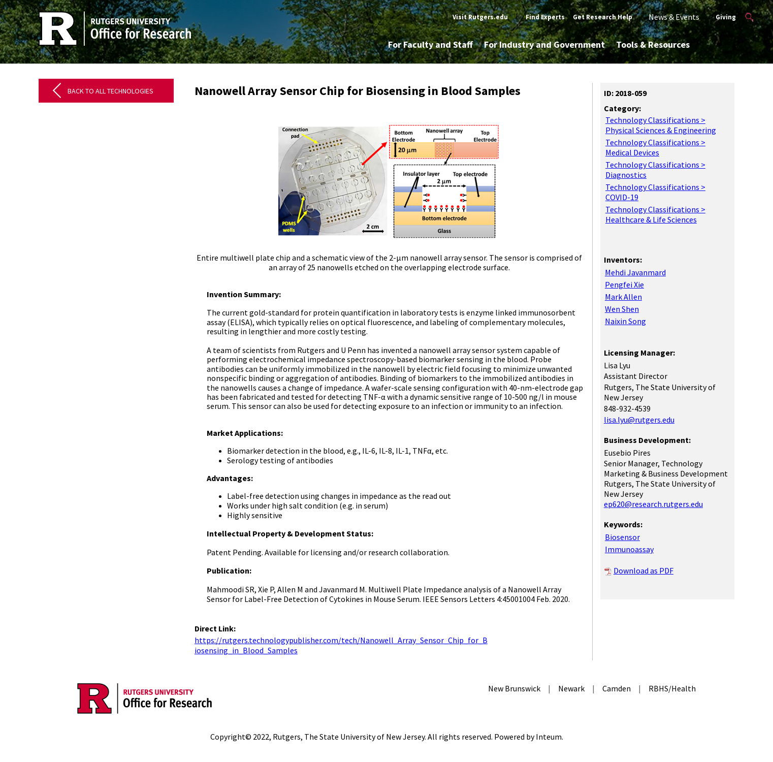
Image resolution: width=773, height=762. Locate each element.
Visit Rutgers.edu (480, 17)
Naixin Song (625, 321)
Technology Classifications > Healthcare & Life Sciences (655, 214)
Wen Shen (622, 309)
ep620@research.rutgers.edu (653, 504)
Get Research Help (602, 17)
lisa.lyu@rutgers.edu (639, 420)
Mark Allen (623, 297)
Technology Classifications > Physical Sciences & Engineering (660, 125)
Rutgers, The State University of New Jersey (349, 737)
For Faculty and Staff (430, 44)
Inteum (549, 737)
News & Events (674, 17)
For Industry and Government (544, 44)
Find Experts (545, 17)
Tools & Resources (653, 44)
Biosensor (622, 537)
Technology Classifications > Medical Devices (655, 147)
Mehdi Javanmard (635, 272)
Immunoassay (629, 549)
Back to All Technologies (110, 91)
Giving (726, 17)
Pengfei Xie (624, 284)
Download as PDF (643, 570)
